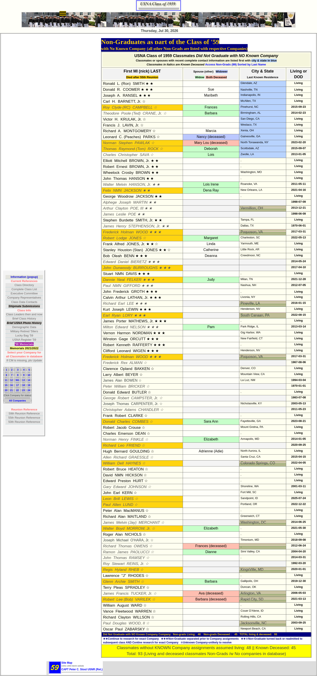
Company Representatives (24, 297)
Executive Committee (24, 293)
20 (6, 390)
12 (11, 380)
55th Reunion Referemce (24, 417)
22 (17, 390)
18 (23, 385)
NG (17, 380)
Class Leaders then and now (24, 314)
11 (6, 380)
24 (29, 390)
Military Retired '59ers (24, 331)
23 (23, 390)
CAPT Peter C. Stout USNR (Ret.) (82, 669)
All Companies (17, 400)
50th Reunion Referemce (24, 421)
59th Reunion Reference (24, 413)
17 (17, 385)
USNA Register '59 (24, 339)
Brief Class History (24, 318)
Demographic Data (24, 327)
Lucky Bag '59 (24, 335)
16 (11, 385)
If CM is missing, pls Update (24, 360)
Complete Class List (24, 289)
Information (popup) (24, 277)
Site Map (66, 662)
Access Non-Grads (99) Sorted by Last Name (235, 64)
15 (6, 385)
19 (29, 385)
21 (11, 390)
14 (29, 380)
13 (23, 380)
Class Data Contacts (24, 302)
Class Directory (24, 285)
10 (29, 375)
